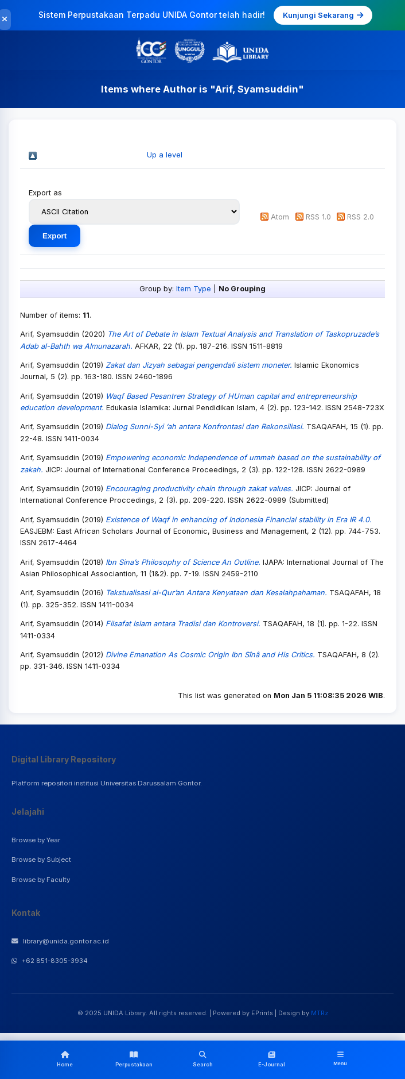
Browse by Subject (41, 860)
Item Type (193, 288)
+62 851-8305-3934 (49, 961)
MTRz (319, 1013)
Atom (280, 217)
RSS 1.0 (318, 217)
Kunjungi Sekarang (323, 15)
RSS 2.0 (360, 217)
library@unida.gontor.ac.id (60, 941)
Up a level (164, 155)
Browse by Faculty (40, 880)
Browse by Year (35, 840)
